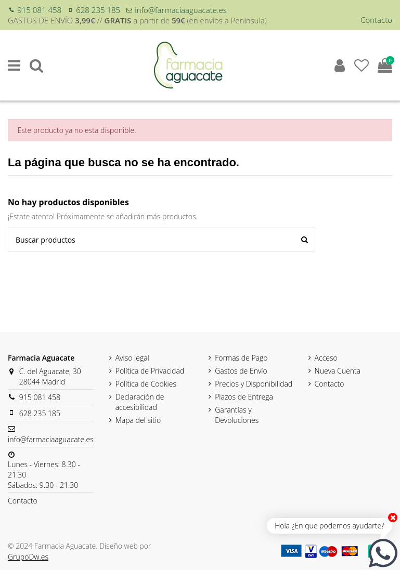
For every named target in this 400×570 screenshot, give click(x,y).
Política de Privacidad (150, 371)
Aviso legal (132, 358)
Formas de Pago (241, 358)
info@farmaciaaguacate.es (180, 10)
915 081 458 (39, 10)
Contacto (376, 20)
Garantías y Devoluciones (237, 415)
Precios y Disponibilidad (253, 384)
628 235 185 (98, 10)
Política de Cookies (145, 384)
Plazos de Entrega (244, 397)
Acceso (326, 358)
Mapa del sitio (138, 420)
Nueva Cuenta (338, 371)
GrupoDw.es (28, 557)
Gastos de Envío (241, 371)
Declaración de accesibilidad (139, 402)
